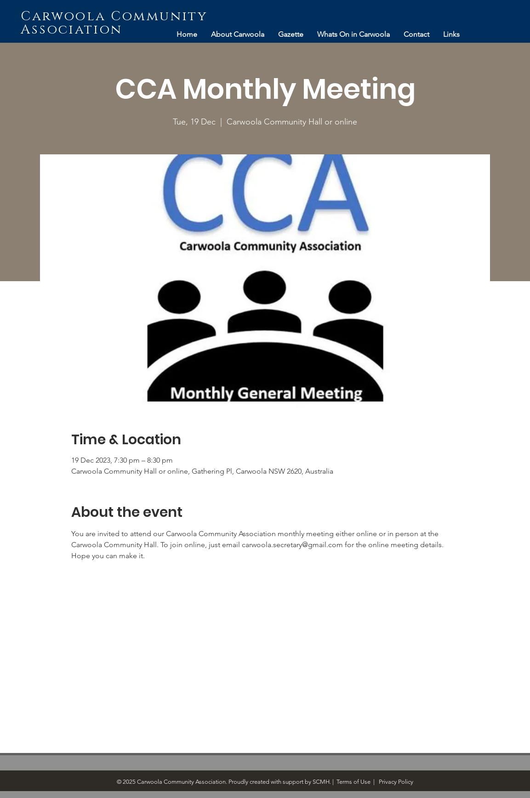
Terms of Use (353, 781)
